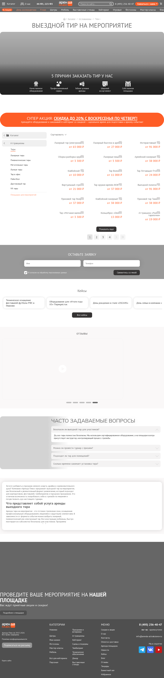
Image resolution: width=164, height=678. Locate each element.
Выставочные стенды (84, 10)
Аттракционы (78, 636)
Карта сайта (6, 660)
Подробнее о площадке (15, 612)
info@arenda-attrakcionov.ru (149, 636)
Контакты (105, 638)
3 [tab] (82, 402)
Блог (103, 658)
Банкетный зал (107, 670)
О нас (103, 634)
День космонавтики (26, 10)
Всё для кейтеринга (58, 658)
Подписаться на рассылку (17, 645)
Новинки (53, 630)
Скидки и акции (108, 630)
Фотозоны (130, 10)
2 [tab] (75, 402)
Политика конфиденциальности (14, 639)
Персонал (53, 662)
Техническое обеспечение (78, 653)
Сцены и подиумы (80, 644)
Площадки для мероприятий (23, 194)
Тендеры (105, 666)
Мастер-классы (148, 10)
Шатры (53, 10)
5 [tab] (95, 402)
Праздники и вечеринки (78, 631)
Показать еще (106, 229)
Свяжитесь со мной (127, 272)
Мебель (65, 10)
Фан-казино (54, 640)
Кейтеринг (104, 10)
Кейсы (104, 654)
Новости (105, 650)
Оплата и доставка (109, 642)
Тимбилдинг (77, 648)
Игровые (117, 10)
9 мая (43, 10)
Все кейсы (82, 314)
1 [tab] (68, 402)
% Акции (7, 10)
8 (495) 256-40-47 (124, 4)
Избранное (106, 674)
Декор (75, 658)
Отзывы (104, 662)
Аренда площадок (109, 646)
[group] (24, 302)
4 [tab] (88, 402)
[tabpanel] (62, 369)
